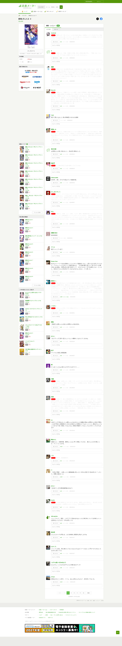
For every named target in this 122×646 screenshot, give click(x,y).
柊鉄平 (53, 163)
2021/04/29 (72, 411)
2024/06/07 (72, 202)
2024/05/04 (72, 223)
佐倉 (52, 396)
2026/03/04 (72, 106)
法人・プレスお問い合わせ (57, 614)
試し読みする (31, 51)
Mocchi (53, 90)
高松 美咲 (27, 327)
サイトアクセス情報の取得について (87, 612)
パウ (52, 455)
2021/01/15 (72, 476)
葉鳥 (52, 322)
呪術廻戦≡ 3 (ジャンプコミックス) (33, 300)
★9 (61, 140)
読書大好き (54, 233)
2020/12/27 (72, 537)
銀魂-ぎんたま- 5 (29, 244)
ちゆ (52, 115)
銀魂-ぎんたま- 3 (29, 227)
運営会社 (41, 612)
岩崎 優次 (27, 302)
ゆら (52, 211)
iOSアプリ (50, 617)
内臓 (52, 379)
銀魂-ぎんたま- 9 (29, 276)
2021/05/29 (72, 387)
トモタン (53, 306)
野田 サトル (27, 342)
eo (52, 420)
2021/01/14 (72, 507)
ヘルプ (40, 614)
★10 (61, 446)
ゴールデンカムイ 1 (29, 341)
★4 (61, 355)
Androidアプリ (42, 617)
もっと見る (37, 212)
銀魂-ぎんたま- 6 (29, 252)
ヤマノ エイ (27, 311)
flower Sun (54, 261)
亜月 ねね (27, 295)
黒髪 (52, 67)
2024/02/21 (72, 271)
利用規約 (62, 609)
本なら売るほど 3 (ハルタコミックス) (33, 316)
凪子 (52, 350)
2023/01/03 (72, 341)
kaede (53, 500)
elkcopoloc (54, 516)
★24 (61, 477)
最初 (60, 593)
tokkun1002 (54, 177)
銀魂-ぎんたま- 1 (29, 219)
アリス (53, 247)
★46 (61, 296)
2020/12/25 (72, 581)
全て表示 (49, 29)
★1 (61, 41)
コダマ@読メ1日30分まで (58, 562)
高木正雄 (53, 149)
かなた (53, 576)
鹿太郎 (53, 532)
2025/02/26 (72, 182)
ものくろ (53, 546)
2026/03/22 (72, 57)
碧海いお (53, 129)
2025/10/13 (72, 140)
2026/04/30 (72, 41)
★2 (61, 81)
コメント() (65, 41)
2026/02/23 (69, 120)
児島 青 (26, 318)
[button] (61, 7)
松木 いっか (27, 352)
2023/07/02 (72, 327)
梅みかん (53, 439)
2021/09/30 (72, 369)
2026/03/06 (72, 81)
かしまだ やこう (55, 191)
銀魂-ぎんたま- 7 (29, 260)
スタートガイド (53, 609)
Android (53, 33)
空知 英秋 (24, 15)
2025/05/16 (72, 168)
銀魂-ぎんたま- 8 (29, 268)
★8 (61, 430)
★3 (61, 106)
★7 (61, 387)
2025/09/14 (72, 154)
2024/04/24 (69, 238)
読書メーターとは (43, 609)
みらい (53, 336)
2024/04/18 (72, 252)
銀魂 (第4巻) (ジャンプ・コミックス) (33, 236)
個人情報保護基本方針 (51, 612)
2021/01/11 (72, 523)
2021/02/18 (72, 430)
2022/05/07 (72, 355)
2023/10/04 (72, 296)
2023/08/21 (72, 312)
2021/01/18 (72, 460)
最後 (88, 593)
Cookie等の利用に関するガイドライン (67, 612)
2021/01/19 (72, 446)
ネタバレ (56, 29)
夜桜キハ (53, 281)
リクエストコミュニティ (71, 614)
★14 (61, 582)
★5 (61, 537)
